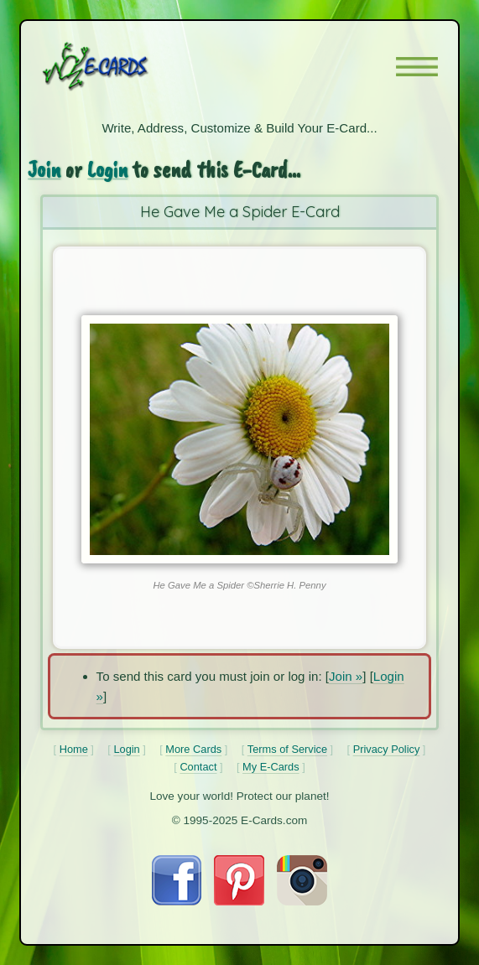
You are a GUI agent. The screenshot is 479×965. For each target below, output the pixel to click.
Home (74, 749)
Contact (198, 766)
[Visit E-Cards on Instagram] (302, 901)
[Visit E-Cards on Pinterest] (239, 901)
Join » (345, 676)
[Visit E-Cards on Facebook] (176, 901)
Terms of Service (287, 749)
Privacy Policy (386, 749)
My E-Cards (270, 766)
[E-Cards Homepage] (125, 66)
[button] (417, 66)
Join (44, 169)
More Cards (193, 749)
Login (107, 169)
